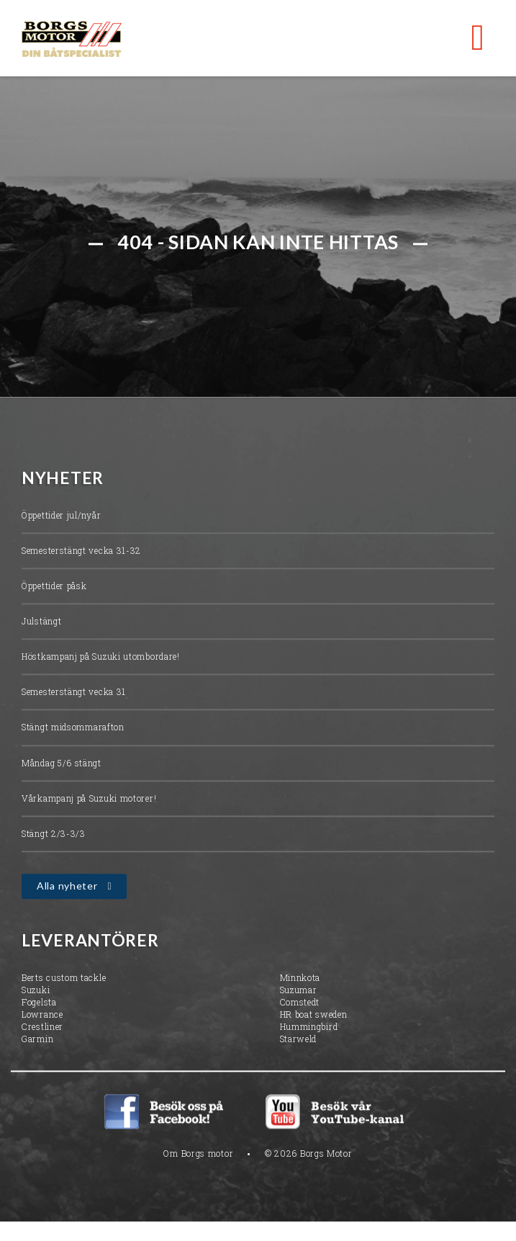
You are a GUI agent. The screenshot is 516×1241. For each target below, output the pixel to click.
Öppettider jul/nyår (61, 516)
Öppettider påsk (54, 587)
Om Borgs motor (198, 1155)
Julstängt (41, 622)
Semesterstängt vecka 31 (74, 693)
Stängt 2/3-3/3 (54, 835)
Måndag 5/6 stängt (61, 764)
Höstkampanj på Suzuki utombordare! (101, 658)
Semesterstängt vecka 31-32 (81, 551)
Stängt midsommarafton (73, 729)
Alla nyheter (67, 887)
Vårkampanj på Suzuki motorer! (89, 799)
